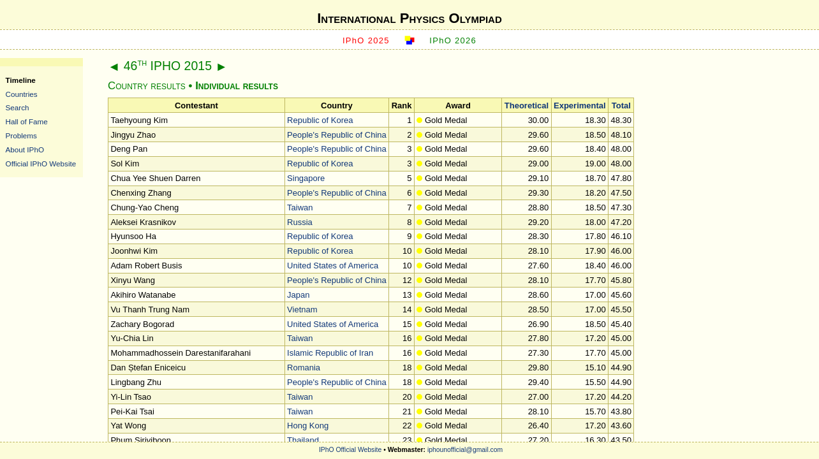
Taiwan (300, 207)
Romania (303, 367)
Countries (22, 94)
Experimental (580, 105)
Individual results (236, 86)
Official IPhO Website (41, 163)
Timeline (21, 80)
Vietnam (302, 309)
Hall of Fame (27, 121)
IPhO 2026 (452, 40)
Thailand (303, 440)
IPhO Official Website (350, 449)
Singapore (306, 178)
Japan (298, 295)
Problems (21, 135)
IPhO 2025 (366, 40)
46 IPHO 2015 (168, 66)
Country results (147, 86)
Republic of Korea (320, 120)
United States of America (332, 265)
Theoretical (527, 105)
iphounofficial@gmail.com (465, 449)
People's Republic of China (337, 135)
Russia (300, 222)
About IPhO (25, 149)
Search (17, 107)
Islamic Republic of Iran (330, 353)
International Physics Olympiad (409, 18)
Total (621, 105)
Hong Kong (307, 425)
